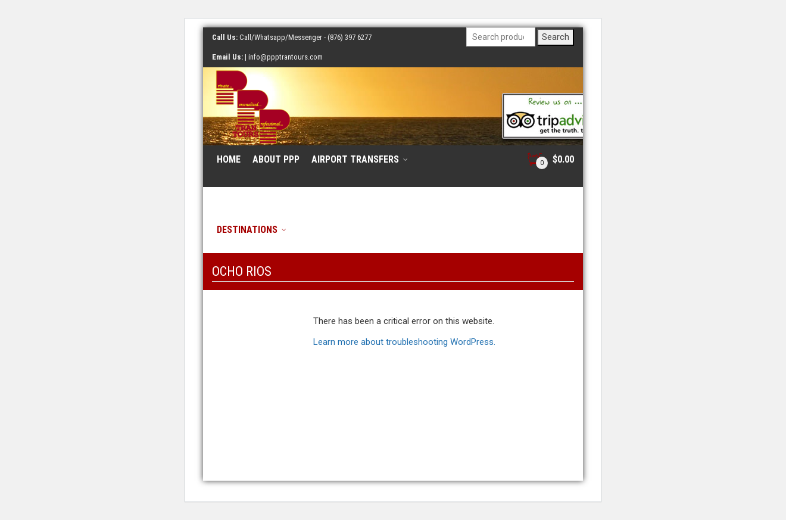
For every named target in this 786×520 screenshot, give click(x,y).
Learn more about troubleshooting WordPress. (404, 342)
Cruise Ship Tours (370, 194)
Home (229, 159)
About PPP (276, 159)
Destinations (247, 229)
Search (555, 37)
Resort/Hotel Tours (263, 194)
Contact (452, 194)
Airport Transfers (355, 159)
